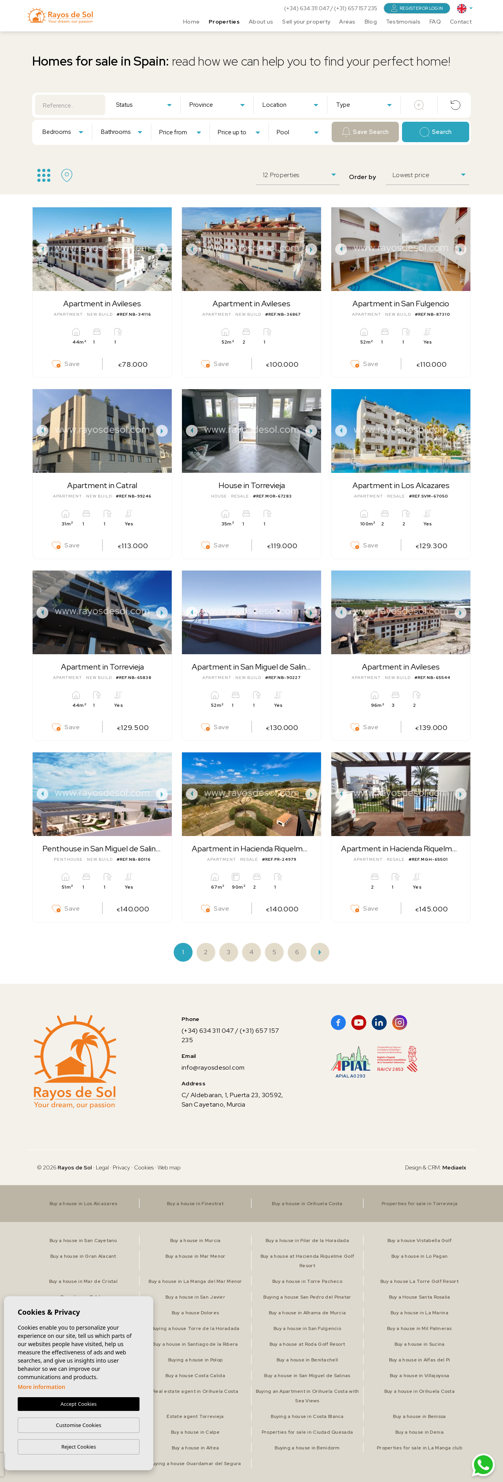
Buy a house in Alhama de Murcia (307, 1313)
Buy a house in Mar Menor (195, 1256)
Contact (461, 21)
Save (66, 364)
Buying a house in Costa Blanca (307, 1416)
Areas (347, 21)
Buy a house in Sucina (420, 1344)
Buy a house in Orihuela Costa (307, 1203)
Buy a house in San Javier (195, 1297)
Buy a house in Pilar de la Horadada (307, 1240)
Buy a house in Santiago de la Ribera (195, 1344)
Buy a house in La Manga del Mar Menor (195, 1281)
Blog (371, 21)
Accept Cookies (79, 1404)
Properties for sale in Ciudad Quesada (307, 1432)
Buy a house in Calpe (195, 1432)
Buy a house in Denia (419, 1432)
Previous (40, 249)
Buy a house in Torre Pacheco (307, 1281)
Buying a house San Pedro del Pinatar (307, 1297)
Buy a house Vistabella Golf (419, 1240)
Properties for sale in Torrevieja (419, 1203)
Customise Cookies (78, 1425)
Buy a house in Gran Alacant (83, 1256)
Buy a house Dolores (195, 1313)
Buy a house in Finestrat (195, 1203)
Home (191, 21)
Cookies (144, 1167)
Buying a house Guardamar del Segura (195, 1463)
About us (261, 21)
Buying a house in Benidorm (307, 1448)
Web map (169, 1167)
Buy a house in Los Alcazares (83, 1203)
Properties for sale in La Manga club (419, 1448)
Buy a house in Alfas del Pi (419, 1360)
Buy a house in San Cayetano (83, 1240)
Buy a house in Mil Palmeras (419, 1328)
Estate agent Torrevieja (195, 1416)
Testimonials (403, 21)
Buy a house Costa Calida (195, 1375)
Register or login (417, 8)
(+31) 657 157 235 (355, 8)
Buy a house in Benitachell (307, 1360)
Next (164, 249)
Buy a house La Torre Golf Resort (419, 1281)
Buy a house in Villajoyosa (419, 1375)
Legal (103, 1167)
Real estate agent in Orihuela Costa (195, 1391)
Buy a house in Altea (195, 1448)
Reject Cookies (78, 1446)
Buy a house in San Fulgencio (307, 1328)
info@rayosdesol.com (213, 1067)
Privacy (121, 1167)
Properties (224, 21)
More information (41, 1387)
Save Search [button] (365, 132)
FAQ (435, 21)
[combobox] (144, 104)
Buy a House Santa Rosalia (419, 1297)
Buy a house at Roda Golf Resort (307, 1344)
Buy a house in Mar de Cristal (83, 1281)
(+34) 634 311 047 (307, 8)
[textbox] (145, 105)
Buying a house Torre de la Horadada (195, 1328)
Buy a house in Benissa (419, 1416)
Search (436, 132)
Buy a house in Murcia (195, 1240)
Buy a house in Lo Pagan (419, 1256)
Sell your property (306, 21)
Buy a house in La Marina (419, 1313)
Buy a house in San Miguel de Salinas (307, 1375)
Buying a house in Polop (195, 1360)
